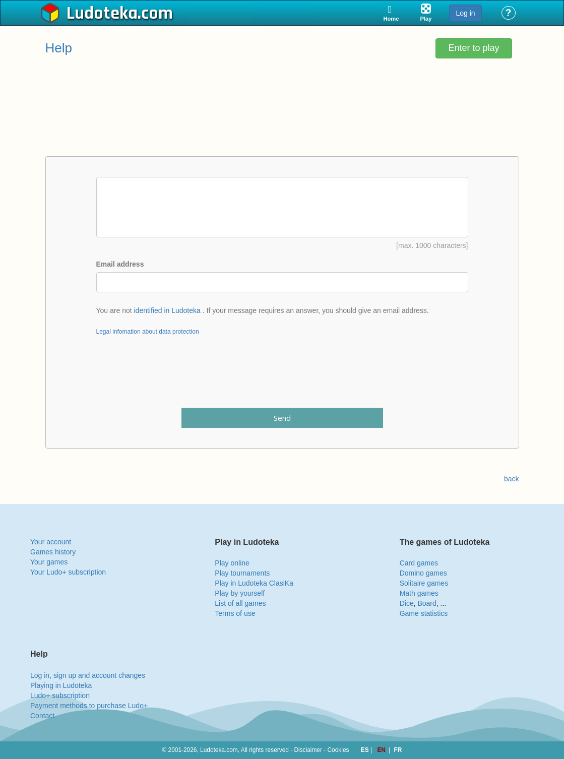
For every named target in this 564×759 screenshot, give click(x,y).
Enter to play (473, 48)
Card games (419, 563)
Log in (465, 13)
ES (365, 749)
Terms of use (235, 613)
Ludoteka (102, 14)
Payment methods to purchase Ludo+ (89, 706)
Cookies (338, 749)
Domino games (423, 573)
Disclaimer (308, 749)
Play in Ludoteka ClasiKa (254, 583)
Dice (407, 603)
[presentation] (282, 378)
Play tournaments (242, 573)
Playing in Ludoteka (61, 685)
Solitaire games (424, 583)
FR (398, 749)
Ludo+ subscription (60, 695)
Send (282, 418)
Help (58, 47)
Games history (53, 552)
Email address (120, 264)
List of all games (240, 603)
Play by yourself (240, 593)
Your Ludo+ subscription (68, 572)
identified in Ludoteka (167, 310)
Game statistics (424, 613)
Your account (50, 542)
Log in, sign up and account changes (87, 675)
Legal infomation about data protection (147, 331)
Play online (232, 563)
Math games (419, 593)
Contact (42, 716)
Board (426, 603)
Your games (49, 562)
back (511, 479)
